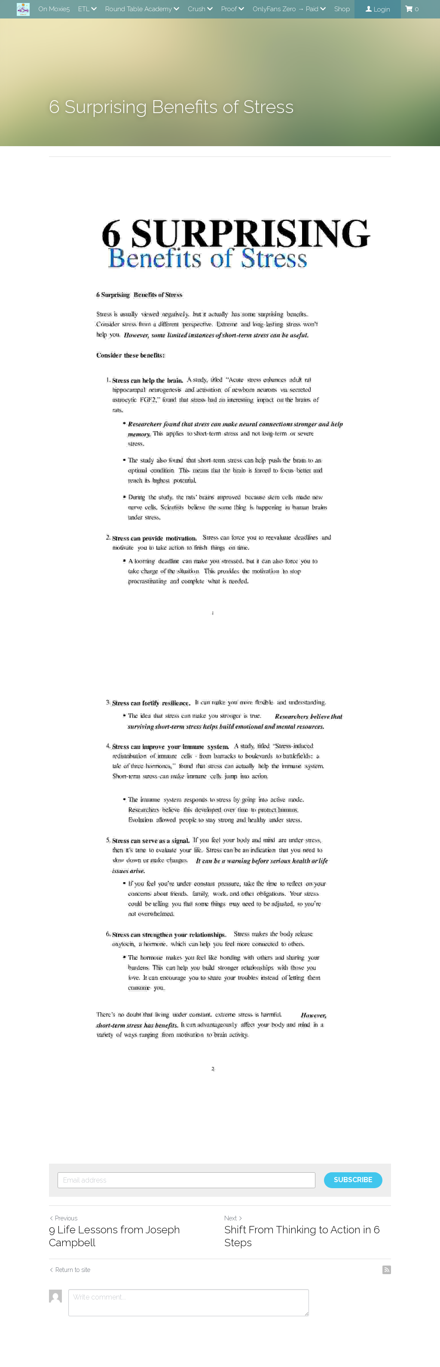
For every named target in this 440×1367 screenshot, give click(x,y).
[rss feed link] (386, 1270)
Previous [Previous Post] (63, 1218)
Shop (342, 9)
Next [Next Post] (233, 1218)
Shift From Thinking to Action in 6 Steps (302, 1236)
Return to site (69, 1269)
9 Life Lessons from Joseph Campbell (114, 1236)
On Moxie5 (54, 9)
